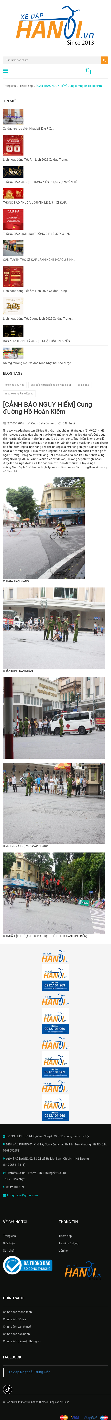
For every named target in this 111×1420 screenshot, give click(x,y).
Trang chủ (9, 85)
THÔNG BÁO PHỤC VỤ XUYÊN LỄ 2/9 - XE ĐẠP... (35, 202)
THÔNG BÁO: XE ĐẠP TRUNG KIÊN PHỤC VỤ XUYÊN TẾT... (41, 182)
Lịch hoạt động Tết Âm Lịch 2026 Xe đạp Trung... (36, 159)
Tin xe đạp (26, 85)
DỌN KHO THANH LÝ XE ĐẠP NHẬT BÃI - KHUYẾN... (37, 341)
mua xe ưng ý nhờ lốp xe (19, 393)
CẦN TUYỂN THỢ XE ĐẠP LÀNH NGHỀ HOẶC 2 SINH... (39, 260)
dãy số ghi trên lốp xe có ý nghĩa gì (51, 384)
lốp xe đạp (83, 384)
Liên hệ (63, 1250)
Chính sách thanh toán (17, 1312)
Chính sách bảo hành (16, 1334)
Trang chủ (9, 1236)
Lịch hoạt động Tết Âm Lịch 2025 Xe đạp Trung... (36, 291)
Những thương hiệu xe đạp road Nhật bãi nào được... (38, 363)
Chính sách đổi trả (14, 1319)
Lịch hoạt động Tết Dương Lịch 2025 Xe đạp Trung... (38, 318)
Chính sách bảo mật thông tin (22, 1341)
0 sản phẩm (100, 71)
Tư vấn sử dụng (69, 1243)
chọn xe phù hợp (14, 384)
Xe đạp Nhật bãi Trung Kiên (29, 1372)
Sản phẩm (9, 1250)
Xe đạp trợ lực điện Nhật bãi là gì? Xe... (28, 128)
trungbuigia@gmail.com (22, 1195)
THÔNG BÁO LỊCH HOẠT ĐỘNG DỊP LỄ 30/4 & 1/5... (37, 234)
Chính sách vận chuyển (17, 1326)
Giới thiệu (9, 1243)
